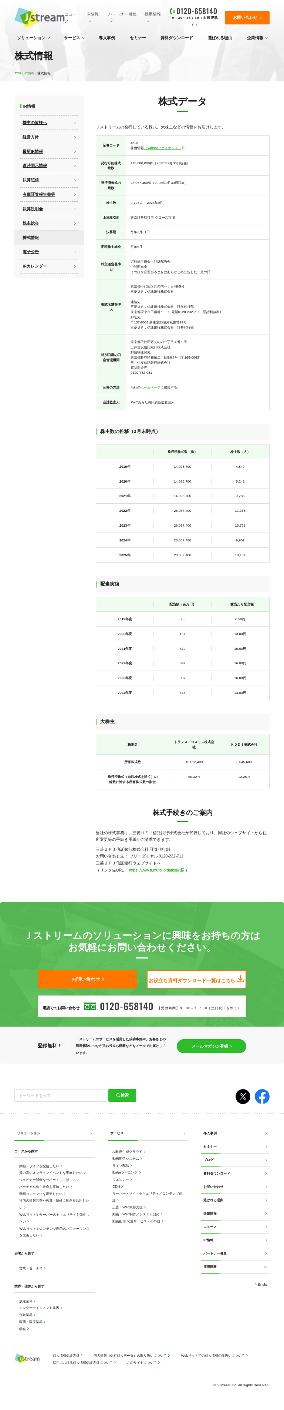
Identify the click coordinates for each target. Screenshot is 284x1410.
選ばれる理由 (220, 38)
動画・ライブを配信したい (39, 1165)
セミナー (138, 38)
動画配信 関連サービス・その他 (136, 1220)
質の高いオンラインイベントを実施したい (51, 1172)
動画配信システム (126, 1158)
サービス (72, 38)
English (263, 1284)
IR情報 (93, 14)
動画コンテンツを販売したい (41, 1193)
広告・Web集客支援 (128, 1206)
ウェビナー (121, 1178)
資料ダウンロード (176, 38)
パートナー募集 (122, 14)
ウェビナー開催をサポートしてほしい (48, 1179)
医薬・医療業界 (31, 1321)
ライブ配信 (121, 1165)
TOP (17, 73)
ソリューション (31, 38)
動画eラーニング (125, 1171)
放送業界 (26, 1300)
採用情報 (153, 14)
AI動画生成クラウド (127, 1151)
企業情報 (255, 38)
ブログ (208, 1159)
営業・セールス (31, 1267)
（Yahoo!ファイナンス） (162, 148)
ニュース (71, 17)
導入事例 (107, 38)
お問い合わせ (213, 1186)
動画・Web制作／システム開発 (136, 1213)
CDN (116, 1186)
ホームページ (150, 387)
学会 (23, 1328)
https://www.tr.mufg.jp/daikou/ (154, 869)
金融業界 (26, 1314)
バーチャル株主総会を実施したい (44, 1186)
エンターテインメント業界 (39, 1307)
